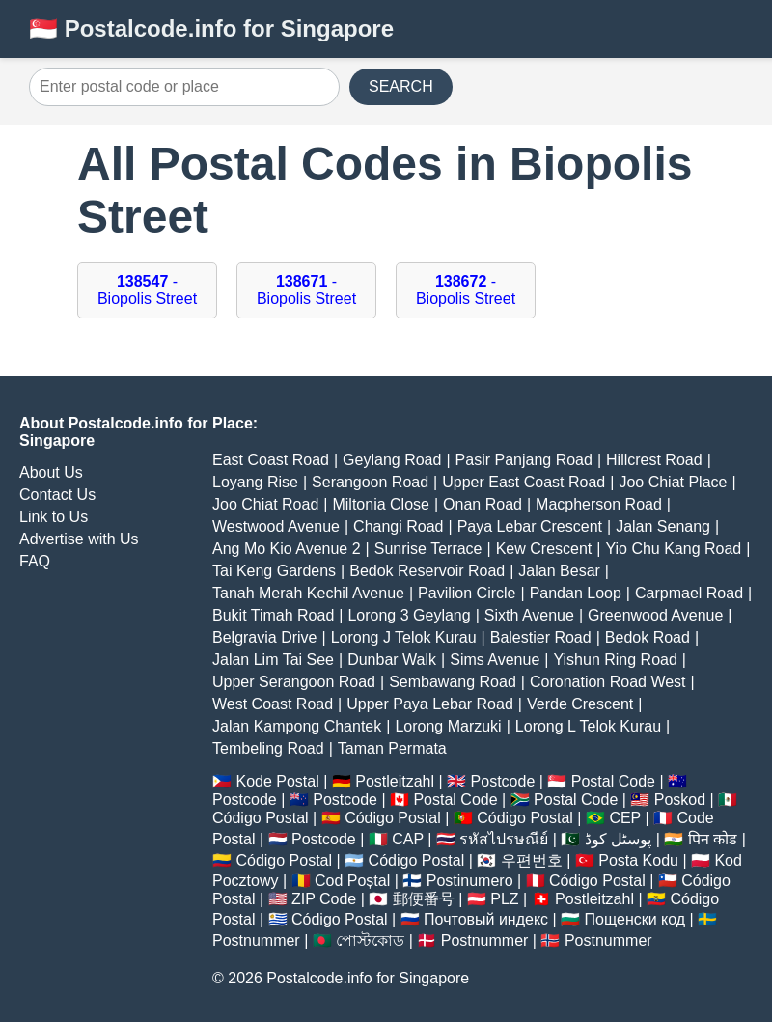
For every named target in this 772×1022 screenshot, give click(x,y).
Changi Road (398, 526)
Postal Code (613, 781)
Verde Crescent (580, 704)
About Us (51, 472)
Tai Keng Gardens (274, 571)
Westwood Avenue (276, 526)
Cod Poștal (352, 880)
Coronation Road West (608, 682)
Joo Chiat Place (673, 482)
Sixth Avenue (529, 615)
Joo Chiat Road (265, 504)
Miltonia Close (380, 504)
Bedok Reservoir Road (427, 571)
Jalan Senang (663, 526)
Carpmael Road (689, 593)
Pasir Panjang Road (524, 460)
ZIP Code (323, 899)
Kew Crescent (544, 548)
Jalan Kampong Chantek (296, 726)
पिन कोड (712, 839)
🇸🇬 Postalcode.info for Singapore (211, 28)
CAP (408, 839)
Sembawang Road (452, 682)
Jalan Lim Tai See (273, 659)
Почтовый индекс (486, 919)
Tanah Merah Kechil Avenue (308, 593)
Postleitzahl (394, 781)
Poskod (679, 799)
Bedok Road (647, 637)
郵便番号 (424, 899)
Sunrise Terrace (428, 548)
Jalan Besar (559, 571)
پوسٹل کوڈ (618, 839)
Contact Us (57, 494)
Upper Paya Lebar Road (429, 704)
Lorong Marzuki (448, 726)
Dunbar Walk (391, 659)
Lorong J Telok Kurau (404, 637)
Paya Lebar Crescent (529, 526)
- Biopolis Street (147, 290)
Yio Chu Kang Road (673, 548)
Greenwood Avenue (655, 615)
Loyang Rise (255, 482)
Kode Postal (276, 781)
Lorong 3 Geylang (408, 615)
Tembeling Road (268, 748)
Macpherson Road (599, 504)
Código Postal (260, 818)
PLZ (504, 899)
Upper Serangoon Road (293, 682)
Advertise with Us (79, 539)
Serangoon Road (370, 482)
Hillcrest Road (654, 460)
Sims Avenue (494, 659)
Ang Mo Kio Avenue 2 (286, 548)
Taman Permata (392, 748)
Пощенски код (635, 919)
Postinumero (470, 880)
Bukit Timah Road (273, 615)
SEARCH (401, 86)
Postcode (503, 781)
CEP (625, 818)
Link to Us (53, 517)
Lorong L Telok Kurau (588, 726)
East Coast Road (270, 460)
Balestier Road (541, 637)
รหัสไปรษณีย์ (503, 839)
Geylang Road (392, 460)
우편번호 (532, 860)
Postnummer (256, 940)
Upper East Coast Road (523, 482)
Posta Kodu (638, 860)
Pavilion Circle (466, 593)
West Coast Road (272, 704)
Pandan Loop (575, 593)
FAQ (34, 561)
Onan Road (482, 504)
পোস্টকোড (370, 940)
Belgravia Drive (264, 637)
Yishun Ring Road (614, 659)
